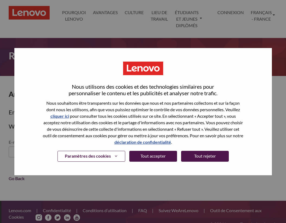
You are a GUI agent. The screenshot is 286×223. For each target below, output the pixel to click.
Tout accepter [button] (153, 155)
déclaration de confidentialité (142, 142)
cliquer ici (59, 116)
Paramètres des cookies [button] (88, 155)
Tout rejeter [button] (205, 155)
